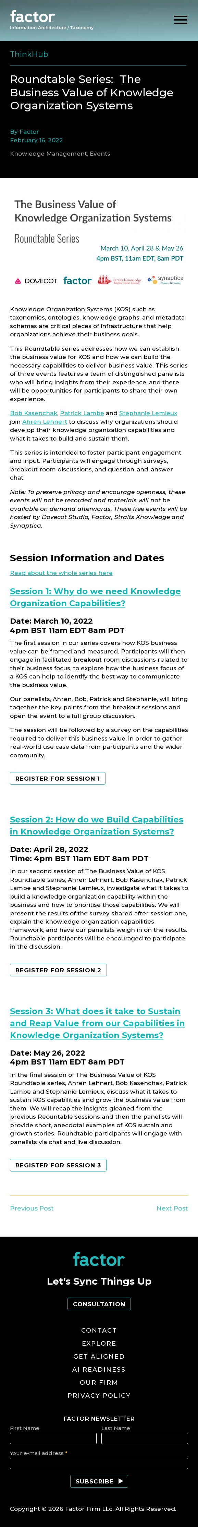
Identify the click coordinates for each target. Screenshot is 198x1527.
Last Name (115, 1428)
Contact (99, 1330)
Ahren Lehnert (44, 421)
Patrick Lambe (82, 413)
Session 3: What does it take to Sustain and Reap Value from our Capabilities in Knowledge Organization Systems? (97, 1023)
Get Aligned (99, 1356)
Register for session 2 (58, 970)
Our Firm (99, 1382)
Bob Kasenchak (33, 413)
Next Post (172, 1208)
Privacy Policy (99, 1395)
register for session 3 (58, 1165)
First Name (24, 1428)
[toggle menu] (180, 20)
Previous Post (32, 1208)
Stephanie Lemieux (148, 413)
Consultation (99, 1304)
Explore (99, 1343)
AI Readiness (99, 1369)
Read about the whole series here (61, 572)
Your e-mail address (38, 1453)
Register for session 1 (57, 778)
